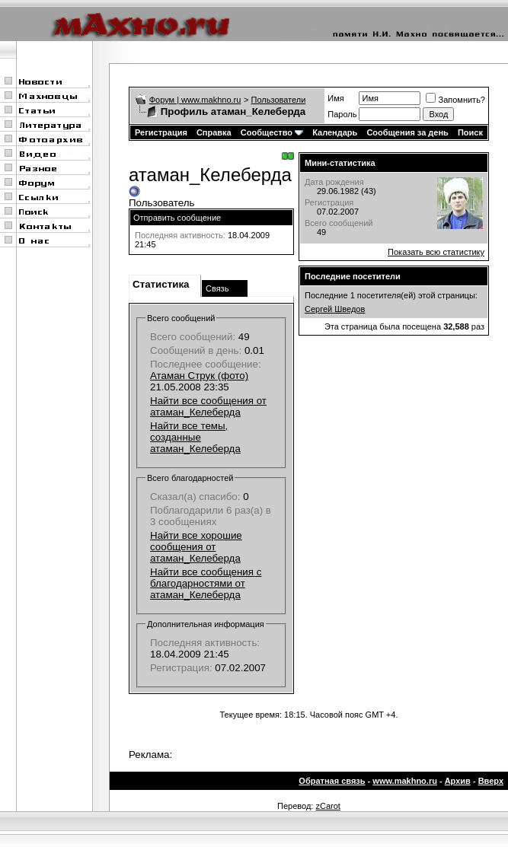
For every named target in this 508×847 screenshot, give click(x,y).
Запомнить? (455, 99)
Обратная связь (332, 780)
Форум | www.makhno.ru (195, 99)
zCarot (327, 805)
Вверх (490, 780)
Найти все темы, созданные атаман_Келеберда (195, 437)
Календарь (334, 132)
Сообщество (272, 132)
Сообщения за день (407, 132)
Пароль (341, 114)
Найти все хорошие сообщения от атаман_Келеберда (196, 547)
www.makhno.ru (404, 780)
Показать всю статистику (436, 251)
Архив (458, 780)
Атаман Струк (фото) (199, 375)
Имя (335, 98)
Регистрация (161, 132)
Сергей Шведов (335, 309)
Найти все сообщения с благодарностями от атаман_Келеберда (205, 583)
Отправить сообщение (177, 217)
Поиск (470, 132)
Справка (214, 132)
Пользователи (278, 99)
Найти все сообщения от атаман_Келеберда (208, 406)
